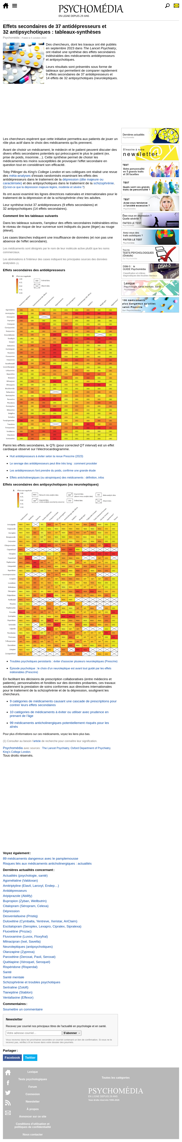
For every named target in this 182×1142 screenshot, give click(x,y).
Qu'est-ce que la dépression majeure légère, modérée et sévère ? (44, 187)
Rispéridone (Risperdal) (20, 967)
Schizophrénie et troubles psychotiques (31, 982)
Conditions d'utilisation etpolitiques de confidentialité (32, 1125)
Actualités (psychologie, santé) (25, 875)
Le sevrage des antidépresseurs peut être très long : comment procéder (53, 463)
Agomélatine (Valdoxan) (20, 880)
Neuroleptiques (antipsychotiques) (28, 946)
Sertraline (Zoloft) (15, 987)
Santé (7, 972)
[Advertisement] (60, 110)
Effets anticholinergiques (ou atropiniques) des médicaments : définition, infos (57, 477)
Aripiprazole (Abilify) (17, 896)
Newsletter (33, 1101)
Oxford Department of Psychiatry (90, 748)
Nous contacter (33, 1134)
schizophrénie (103, 183)
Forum (32, 1086)
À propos (33, 1109)
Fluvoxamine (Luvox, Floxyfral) (25, 936)
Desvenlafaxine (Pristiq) (20, 916)
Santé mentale (13, 977)
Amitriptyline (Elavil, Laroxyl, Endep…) (31, 885)
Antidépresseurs (15, 890)
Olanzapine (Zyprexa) (19, 952)
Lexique (32, 1071)
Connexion (33, 1094)
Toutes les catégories (116, 1077)
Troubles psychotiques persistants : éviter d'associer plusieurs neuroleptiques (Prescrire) (64, 661)
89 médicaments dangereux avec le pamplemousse (40, 858)
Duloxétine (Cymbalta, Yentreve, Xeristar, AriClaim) (40, 921)
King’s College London (16, 751)
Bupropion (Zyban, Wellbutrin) (25, 901)
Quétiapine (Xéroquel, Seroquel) (26, 962)
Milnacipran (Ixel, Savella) (22, 941)
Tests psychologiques (32, 1079)
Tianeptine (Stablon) (17, 992)
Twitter (30, 1057)
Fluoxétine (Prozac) (17, 931)
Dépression (11, 911)
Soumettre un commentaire (23, 1009)
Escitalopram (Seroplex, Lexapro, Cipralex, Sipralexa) (42, 926)
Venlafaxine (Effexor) (18, 997)
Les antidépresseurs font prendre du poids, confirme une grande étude (53, 470)
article (37, 741)
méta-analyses (20, 175)
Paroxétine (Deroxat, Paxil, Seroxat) (29, 957)
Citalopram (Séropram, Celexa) (26, 906)
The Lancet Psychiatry (55, 748)
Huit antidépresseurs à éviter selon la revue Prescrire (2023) (46, 456)
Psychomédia (11, 37)
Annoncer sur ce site (32, 1116)
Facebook (12, 1057)
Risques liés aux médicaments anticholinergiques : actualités (47, 863)
